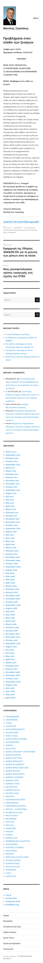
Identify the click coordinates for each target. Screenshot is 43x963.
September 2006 (13, 682)
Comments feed (13, 901)
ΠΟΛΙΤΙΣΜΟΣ (11, 851)
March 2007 (11, 662)
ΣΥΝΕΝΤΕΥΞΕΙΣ (12, 863)
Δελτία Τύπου (11, 748)
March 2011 (11, 509)
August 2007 (11, 646)
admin (9, 228)
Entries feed (11, 898)
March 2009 (11, 586)
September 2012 (13, 464)
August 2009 (11, 570)
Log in (8, 895)
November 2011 (12, 484)
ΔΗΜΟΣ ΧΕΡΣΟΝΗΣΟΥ (15, 774)
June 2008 (10, 615)
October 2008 (12, 602)
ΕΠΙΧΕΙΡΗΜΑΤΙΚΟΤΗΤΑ (16, 806)
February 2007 (12, 666)
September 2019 (13, 455)
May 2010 (10, 541)
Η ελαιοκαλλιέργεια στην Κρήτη (18, 334)
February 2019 (12, 458)
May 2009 (10, 579)
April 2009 (10, 583)
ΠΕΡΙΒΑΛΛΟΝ (11, 838)
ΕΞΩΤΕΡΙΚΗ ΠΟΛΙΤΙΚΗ (15, 799)
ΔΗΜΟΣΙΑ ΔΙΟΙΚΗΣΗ (14, 777)
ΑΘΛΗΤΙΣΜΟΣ (12, 720)
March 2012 (11, 471)
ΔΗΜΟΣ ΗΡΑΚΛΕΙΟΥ (14, 761)
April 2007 (10, 659)
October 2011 (11, 487)
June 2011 (10, 500)
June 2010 (10, 538)
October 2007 (12, 640)
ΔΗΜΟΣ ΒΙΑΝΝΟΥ (13, 755)
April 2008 (10, 621)
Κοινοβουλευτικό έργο (21, 230)
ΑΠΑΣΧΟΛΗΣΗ (8, 230)
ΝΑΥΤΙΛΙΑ (10, 822)
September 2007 (13, 643)
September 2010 (13, 528)
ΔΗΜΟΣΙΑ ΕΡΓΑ (12, 780)
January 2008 (12, 630)
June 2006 (10, 691)
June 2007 (10, 653)
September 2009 (13, 567)
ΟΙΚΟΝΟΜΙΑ (11, 828)
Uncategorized (29, 228)
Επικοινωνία (8, 949)
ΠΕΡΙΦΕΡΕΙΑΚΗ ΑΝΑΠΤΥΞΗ (18, 841)
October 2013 (11, 461)
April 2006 (10, 698)
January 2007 (12, 669)
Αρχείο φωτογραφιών (12, 943)
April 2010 (10, 544)
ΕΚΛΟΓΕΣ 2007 (12, 793)
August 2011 (11, 493)
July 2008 (10, 611)
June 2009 (10, 576)
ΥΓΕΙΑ (8, 873)
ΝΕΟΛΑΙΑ (10, 825)
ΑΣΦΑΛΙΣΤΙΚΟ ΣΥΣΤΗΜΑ (16, 739)
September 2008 (13, 605)
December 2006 (13, 672)
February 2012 (12, 474)
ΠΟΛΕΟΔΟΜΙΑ (12, 844)
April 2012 (10, 468)
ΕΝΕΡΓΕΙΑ (10, 796)
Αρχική (6, 915)
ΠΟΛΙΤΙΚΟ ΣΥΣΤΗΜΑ (15, 847)
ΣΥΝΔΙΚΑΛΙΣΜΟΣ (13, 860)
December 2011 (12, 480)
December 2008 (13, 595)
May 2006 (10, 694)
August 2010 (11, 531)
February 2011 (12, 512)
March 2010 (11, 547)
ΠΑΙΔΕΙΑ (9, 835)
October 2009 (12, 563)
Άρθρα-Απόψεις (12, 736)
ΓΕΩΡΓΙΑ (9, 745)
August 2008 (11, 608)
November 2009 (13, 560)
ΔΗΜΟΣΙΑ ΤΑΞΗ (12, 783)
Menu (35, 18)
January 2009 (12, 592)
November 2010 (13, 522)
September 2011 (13, 490)
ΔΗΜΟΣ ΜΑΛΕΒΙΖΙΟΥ (15, 764)
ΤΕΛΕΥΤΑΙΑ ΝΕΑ (13, 866)
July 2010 (10, 535)
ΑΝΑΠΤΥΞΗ (11, 726)
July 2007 (10, 650)
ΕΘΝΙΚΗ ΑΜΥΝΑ (13, 790)
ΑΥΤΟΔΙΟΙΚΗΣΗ (12, 742)
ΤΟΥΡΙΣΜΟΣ (11, 232)
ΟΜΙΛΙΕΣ (9, 831)
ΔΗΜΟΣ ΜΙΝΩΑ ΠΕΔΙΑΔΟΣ (17, 767)
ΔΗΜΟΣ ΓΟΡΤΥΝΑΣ (14, 758)
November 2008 (13, 599)
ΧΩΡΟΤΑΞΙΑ (11, 876)
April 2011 (10, 506)
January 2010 (11, 554)
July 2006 (10, 688)
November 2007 (13, 637)
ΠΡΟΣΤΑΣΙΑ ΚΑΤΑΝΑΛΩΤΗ (17, 857)
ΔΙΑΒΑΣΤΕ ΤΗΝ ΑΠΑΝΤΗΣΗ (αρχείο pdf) (21, 222)
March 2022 (11, 452)
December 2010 (12, 519)
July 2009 (10, 573)
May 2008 (10, 618)
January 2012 (11, 477)
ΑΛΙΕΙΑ (9, 723)
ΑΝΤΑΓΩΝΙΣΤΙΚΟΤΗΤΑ (15, 729)
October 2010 (12, 525)
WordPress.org (12, 904)
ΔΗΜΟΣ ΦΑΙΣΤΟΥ (13, 771)
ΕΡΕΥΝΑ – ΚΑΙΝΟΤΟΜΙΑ (16, 809)
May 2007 (10, 656)
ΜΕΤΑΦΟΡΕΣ (11, 819)
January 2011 (11, 516)
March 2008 (11, 624)
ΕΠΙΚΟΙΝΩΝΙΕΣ (12, 803)
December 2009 (13, 557)
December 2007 (13, 634)
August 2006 (11, 685)
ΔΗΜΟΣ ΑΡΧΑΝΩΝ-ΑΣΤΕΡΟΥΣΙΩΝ (20, 752)
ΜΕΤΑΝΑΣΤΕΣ (12, 815)
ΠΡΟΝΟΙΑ (10, 854)
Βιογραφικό (7, 921)
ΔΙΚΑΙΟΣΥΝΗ (11, 787)
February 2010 (12, 551)
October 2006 (12, 678)
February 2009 (12, 589)
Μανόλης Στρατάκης (16, 28)
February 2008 (12, 627)
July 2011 (9, 496)
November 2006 (13, 675)
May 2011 (10, 503)
